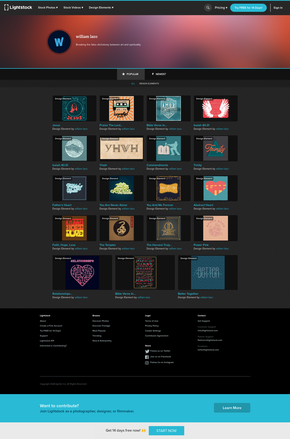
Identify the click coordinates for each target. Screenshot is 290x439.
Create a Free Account (51, 325)
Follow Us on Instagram (162, 362)
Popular (132, 74)
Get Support (204, 321)
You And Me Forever (160, 205)
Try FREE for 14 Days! (248, 8)
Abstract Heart (203, 205)
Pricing (221, 8)
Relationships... (62, 294)
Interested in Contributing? (53, 345)
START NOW (166, 430)
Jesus (56, 125)
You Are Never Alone (113, 205)
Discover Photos (100, 321)
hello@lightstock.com (208, 349)
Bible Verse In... (157, 125)
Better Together (188, 294)
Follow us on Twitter (160, 351)
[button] (48, 7)
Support (44, 335)
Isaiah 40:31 (201, 125)
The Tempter (107, 245)
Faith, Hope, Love (63, 245)
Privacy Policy (152, 325)
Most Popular (99, 330)
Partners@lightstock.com (210, 340)
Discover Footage (101, 325)
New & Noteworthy (101, 340)
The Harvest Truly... (159, 245)
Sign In (278, 8)
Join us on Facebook (160, 356)
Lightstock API (47, 340)
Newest (161, 74)
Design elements (149, 83)
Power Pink (201, 245)
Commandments (157, 165)
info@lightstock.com (208, 330)
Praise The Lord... (111, 125)
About (43, 321)
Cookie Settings (153, 330)
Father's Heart (61, 205)
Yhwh (103, 165)
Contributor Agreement (156, 335)
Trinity (198, 165)
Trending (96, 335)
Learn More (232, 408)
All (133, 83)
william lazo (81, 129)
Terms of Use (151, 321)
